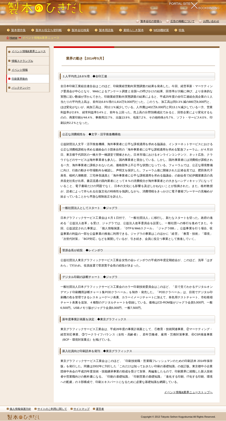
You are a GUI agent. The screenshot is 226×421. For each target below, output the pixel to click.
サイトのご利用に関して (52, 408)
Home (13, 37)
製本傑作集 (18, 30)
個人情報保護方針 (20, 408)
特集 (182, 30)
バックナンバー (21, 87)
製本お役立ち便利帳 (49, 30)
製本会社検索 (80, 30)
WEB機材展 (161, 30)
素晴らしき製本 (133, 30)
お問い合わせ (211, 21)
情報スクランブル (22, 60)
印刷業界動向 (20, 78)
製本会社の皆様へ (151, 21)
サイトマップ (81, 408)
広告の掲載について (182, 21)
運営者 (100, 408)
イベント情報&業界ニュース (29, 51)
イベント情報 (20, 69)
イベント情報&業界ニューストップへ (188, 392)
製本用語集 (106, 30)
